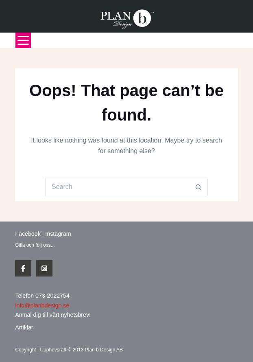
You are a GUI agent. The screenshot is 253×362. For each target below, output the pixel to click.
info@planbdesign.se (42, 305)
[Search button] (199, 187)
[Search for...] (117, 187)
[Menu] (23, 40)
